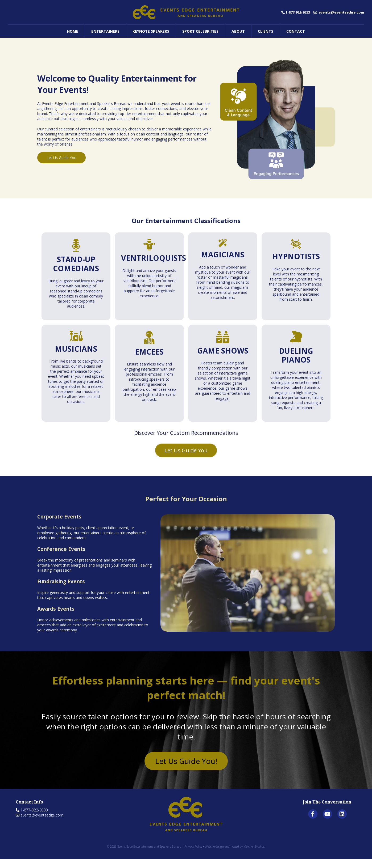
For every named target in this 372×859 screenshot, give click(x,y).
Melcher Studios (253, 846)
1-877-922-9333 (295, 12)
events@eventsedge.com (338, 12)
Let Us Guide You (61, 157)
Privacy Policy (193, 846)
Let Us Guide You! (186, 761)
